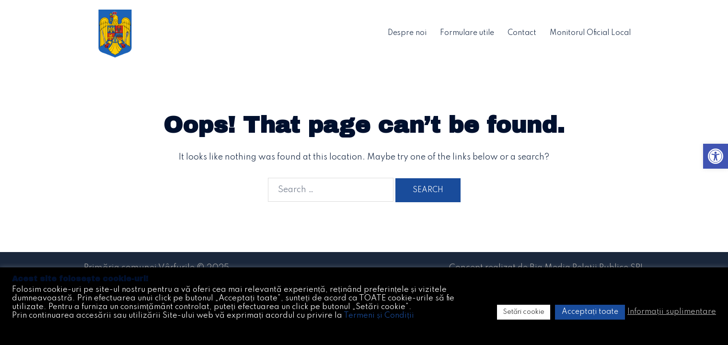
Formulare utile (467, 33)
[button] (715, 156)
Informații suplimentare (671, 312)
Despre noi (407, 33)
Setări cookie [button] (523, 312)
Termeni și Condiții (379, 315)
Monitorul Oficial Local (590, 33)
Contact (522, 33)
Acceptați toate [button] (590, 312)
